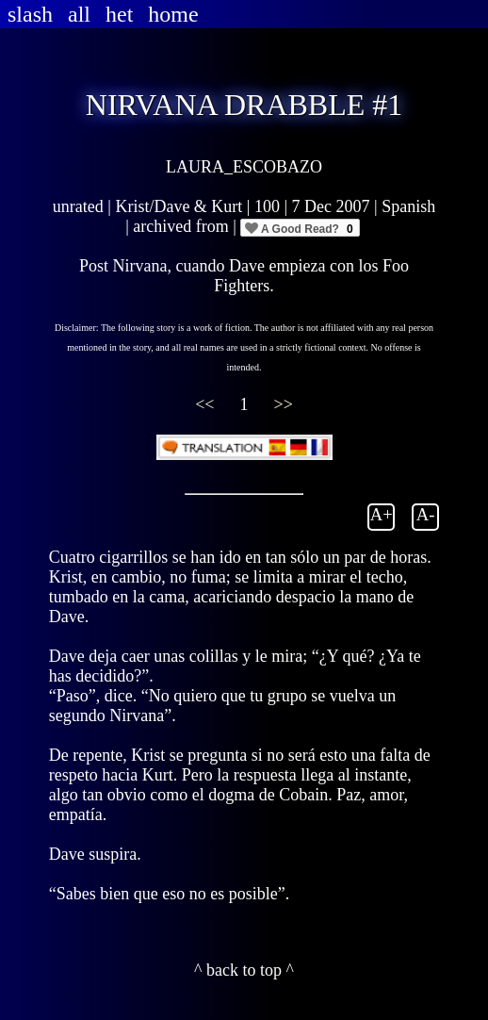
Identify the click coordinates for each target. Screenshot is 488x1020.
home (173, 14)
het (119, 14)
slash (30, 14)
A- (425, 514)
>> (283, 404)
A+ (381, 514)
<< (207, 404)
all (79, 14)
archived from (183, 226)
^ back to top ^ (244, 970)
